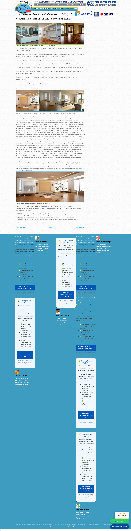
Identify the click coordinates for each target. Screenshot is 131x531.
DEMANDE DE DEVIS (71, 9)
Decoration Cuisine (62, 315)
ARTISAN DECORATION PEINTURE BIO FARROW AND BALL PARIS (44, 18)
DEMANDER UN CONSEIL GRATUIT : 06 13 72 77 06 (24, 287)
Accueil (50, 227)
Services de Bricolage (103, 242)
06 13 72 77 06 (119, 521)
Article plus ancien (79, 227)
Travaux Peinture (41, 242)
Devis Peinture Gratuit (119, 526)
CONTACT (61, 8)
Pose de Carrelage (21, 375)
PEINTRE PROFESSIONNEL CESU (48, 9)
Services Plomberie (82, 509)
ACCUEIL (36, 8)
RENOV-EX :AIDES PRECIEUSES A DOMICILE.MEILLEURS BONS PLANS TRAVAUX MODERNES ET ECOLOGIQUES (52, 524)
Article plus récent (20, 227)
